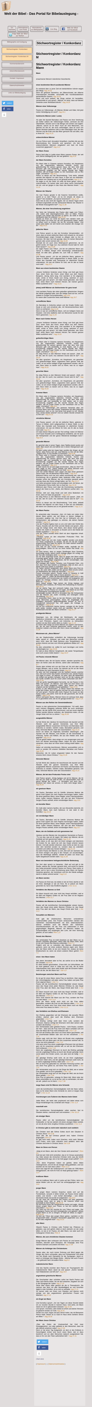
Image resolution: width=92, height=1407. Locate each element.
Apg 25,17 (72, 610)
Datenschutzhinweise (17, 85)
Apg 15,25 (40, 751)
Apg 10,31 (61, 1311)
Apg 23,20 (62, 217)
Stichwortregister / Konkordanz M (17, 56)
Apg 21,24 (71, 849)
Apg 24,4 (67, 567)
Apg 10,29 (51, 247)
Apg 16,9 (63, 1272)
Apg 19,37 (64, 653)
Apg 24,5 (71, 571)
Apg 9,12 (63, 874)
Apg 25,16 (49, 605)
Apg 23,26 (47, 538)
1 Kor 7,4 (55, 1025)
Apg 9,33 (73, 156)
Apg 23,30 (54, 562)
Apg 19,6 (67, 295)
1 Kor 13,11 (72, 886)
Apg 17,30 (61, 1328)
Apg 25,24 (40, 785)
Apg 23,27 (56, 545)
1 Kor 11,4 (74, 1103)
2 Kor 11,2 (78, 1124)
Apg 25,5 (47, 581)
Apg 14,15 (49, 133)
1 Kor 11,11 (64, 1007)
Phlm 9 (57, 1233)
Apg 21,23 (66, 839)
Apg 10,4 (70, 470)
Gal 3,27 (48, 1138)
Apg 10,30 (68, 1307)
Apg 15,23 (47, 737)
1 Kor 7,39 (61, 1081)
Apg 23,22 (60, 1219)
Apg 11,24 (53, 315)
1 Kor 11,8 (52, 1000)
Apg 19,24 (57, 96)
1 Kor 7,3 (48, 1019)
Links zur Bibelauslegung (17, 93)
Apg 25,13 (40, 586)
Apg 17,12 (47, 1295)
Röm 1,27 (57, 932)
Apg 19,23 (48, 91)
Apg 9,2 (67, 1260)
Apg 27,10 (40, 680)
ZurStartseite (12, 28)
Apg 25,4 (75, 575)
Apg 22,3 (48, 264)
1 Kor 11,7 (50, 897)
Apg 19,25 (66, 102)
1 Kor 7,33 (67, 1071)
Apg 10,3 (53, 465)
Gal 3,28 (67, 1143)
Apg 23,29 (61, 555)
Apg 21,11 (55, 532)
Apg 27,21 (74, 687)
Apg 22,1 (62, 112)
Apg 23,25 (40, 535)
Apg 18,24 (47, 812)
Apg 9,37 (39, 449)
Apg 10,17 (75, 481)
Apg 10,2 (53, 352)
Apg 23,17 (49, 1208)
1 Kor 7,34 (50, 1075)
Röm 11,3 (65, 1167)
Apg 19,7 (73, 297)
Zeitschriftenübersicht (17, 71)
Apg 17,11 (74, 1289)
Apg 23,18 (40, 1214)
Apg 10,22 (44, 367)
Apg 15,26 (63, 755)
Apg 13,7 (77, 827)
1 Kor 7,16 (69, 1062)
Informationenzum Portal (23, 28)
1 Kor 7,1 (55, 982)
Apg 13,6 (77, 800)
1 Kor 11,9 (79, 1003)
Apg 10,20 (66, 495)
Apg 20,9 (72, 1198)
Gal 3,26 (51, 1134)
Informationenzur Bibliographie (37, 28)
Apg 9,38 (72, 453)
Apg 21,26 (64, 857)
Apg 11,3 (57, 147)
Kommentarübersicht (17, 64)
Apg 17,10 (60, 1283)
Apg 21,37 (75, 199)
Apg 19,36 (53, 649)
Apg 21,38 (62, 205)
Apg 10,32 (48, 1316)
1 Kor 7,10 (72, 1031)
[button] (7, 103)
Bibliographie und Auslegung (17, 42)
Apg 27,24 (46, 695)
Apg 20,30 (65, 714)
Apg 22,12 (49, 414)
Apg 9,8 (68, 670)
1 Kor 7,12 (59, 1042)
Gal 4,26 (49, 963)
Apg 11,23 (54, 309)
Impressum (41, 1364)
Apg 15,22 (75, 730)
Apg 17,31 (73, 1336)
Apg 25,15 (49, 596)
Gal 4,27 (64, 970)
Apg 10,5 (73, 473)
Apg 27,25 (79, 699)
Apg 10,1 (53, 174)
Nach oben (40, 1359)
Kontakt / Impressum (17, 78)
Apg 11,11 (78, 179)
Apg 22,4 (39, 438)
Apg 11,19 (72, 623)
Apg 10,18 (72, 485)
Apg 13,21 (57, 284)
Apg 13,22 (57, 334)
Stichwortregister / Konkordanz (16, 49)
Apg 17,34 (69, 1245)
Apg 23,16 (59, 1203)
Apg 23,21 (43, 225)
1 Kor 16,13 (74, 1112)
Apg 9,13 (47, 522)
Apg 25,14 (69, 591)
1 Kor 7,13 (52, 1048)
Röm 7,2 (71, 943)
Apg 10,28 (64, 241)
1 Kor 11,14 (45, 1093)
